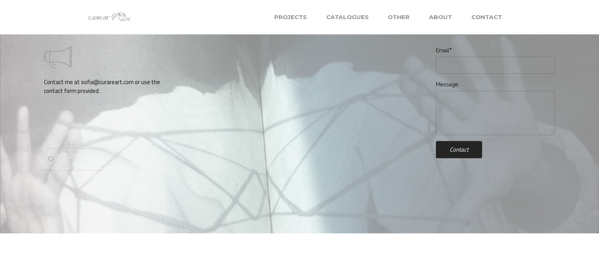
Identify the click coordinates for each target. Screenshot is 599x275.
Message (447, 85)
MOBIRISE (152, 17)
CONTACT (486, 17)
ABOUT (440, 17)
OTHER (399, 17)
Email (442, 50)
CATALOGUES (347, 17)
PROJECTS (290, 17)
